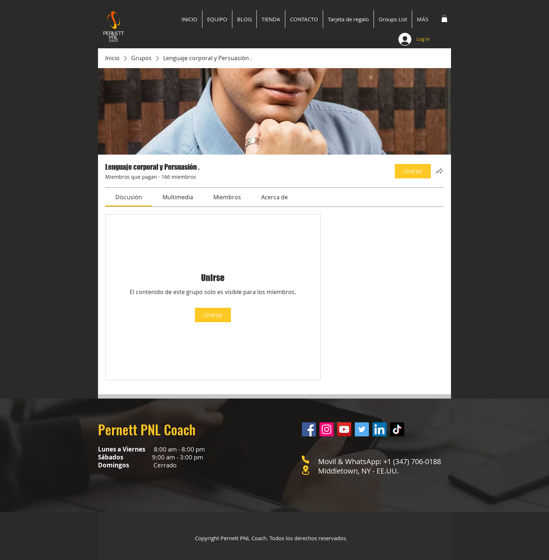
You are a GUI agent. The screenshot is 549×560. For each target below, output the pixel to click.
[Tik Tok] (397, 429)
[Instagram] (327, 429)
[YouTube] (344, 429)
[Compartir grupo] (439, 170)
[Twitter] (362, 429)
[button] (444, 18)
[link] (128, 197)
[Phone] (305, 459)
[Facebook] (309, 429)
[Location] (305, 470)
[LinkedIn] (379, 429)
